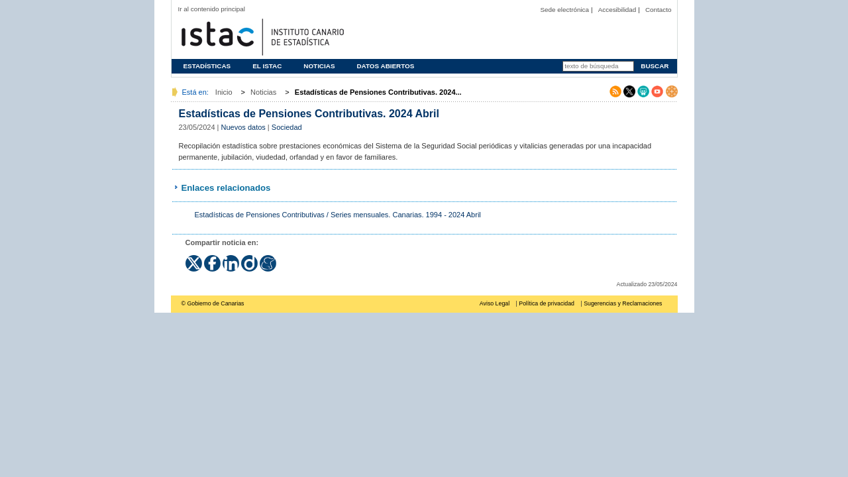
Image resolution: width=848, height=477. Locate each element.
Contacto (658, 9)
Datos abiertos (385, 66)
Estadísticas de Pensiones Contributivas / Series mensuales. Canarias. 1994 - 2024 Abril (338, 215)
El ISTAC (267, 66)
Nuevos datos (243, 127)
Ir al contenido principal (212, 9)
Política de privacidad (546, 303)
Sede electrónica (564, 9)
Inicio (224, 92)
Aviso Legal (494, 303)
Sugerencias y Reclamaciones (623, 303)
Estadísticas (207, 66)
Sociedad (287, 127)
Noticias (319, 66)
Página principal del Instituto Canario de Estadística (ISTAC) (261, 35)
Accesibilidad (617, 9)
